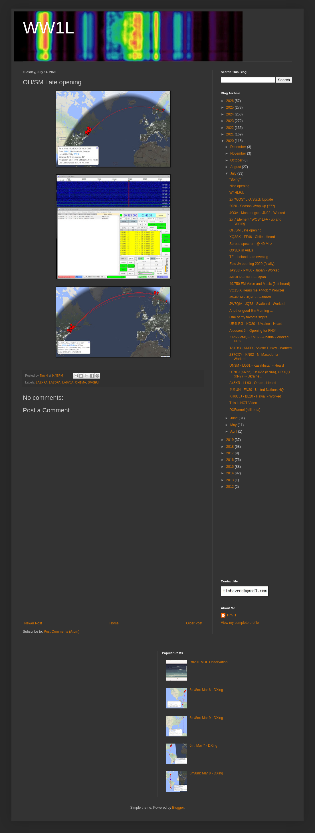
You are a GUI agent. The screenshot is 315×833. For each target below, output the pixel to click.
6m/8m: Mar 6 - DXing (206, 690)
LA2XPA (41, 382)
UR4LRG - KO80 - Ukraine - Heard (255, 324)
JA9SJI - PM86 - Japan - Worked (254, 270)
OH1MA (80, 382)
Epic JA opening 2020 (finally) (251, 264)
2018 (230, 447)
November (238, 153)
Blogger (178, 808)
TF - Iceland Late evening (248, 257)
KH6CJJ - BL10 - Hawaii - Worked (255, 396)
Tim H (231, 615)
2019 (230, 440)
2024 (230, 114)
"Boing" (235, 179)
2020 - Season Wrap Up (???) (252, 206)
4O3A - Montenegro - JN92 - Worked (257, 213)
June (234, 418)
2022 (230, 128)
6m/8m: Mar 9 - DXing (206, 718)
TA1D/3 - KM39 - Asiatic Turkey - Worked (260, 348)
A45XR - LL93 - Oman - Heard (252, 383)
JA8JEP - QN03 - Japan (247, 277)
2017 (230, 453)
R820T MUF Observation (208, 662)
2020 (230, 141)
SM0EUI (93, 382)
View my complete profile (240, 623)
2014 (230, 473)
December (238, 147)
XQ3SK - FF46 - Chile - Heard (252, 237)
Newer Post (33, 623)
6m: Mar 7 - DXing (203, 746)
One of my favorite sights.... (250, 317)
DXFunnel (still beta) (245, 410)
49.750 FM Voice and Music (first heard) (259, 284)
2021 (230, 134)
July (233, 173)
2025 (230, 107)
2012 (230, 487)
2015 (230, 467)
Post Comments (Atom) (61, 632)
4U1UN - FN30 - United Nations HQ (256, 390)
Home (114, 623)
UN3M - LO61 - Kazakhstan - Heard (256, 365)
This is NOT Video (243, 403)
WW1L (48, 27)
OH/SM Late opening (245, 230)
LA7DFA (54, 382)
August (236, 167)
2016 (230, 460)
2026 (230, 101)
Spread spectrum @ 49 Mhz (250, 244)
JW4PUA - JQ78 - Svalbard (250, 297)
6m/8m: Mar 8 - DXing (206, 773)
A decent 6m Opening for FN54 (252, 331)
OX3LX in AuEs (241, 250)
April (234, 432)
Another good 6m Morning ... (251, 311)
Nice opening (239, 186)
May (234, 425)
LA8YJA (67, 382)
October (236, 160)
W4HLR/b (236, 193)
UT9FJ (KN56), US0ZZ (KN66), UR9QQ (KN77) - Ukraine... (259, 374)
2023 (230, 121)
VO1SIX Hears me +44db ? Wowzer (256, 290)
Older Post (194, 623)
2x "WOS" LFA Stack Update (251, 199)
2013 (230, 480)
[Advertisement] (113, 578)
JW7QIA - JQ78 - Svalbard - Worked (256, 304)
